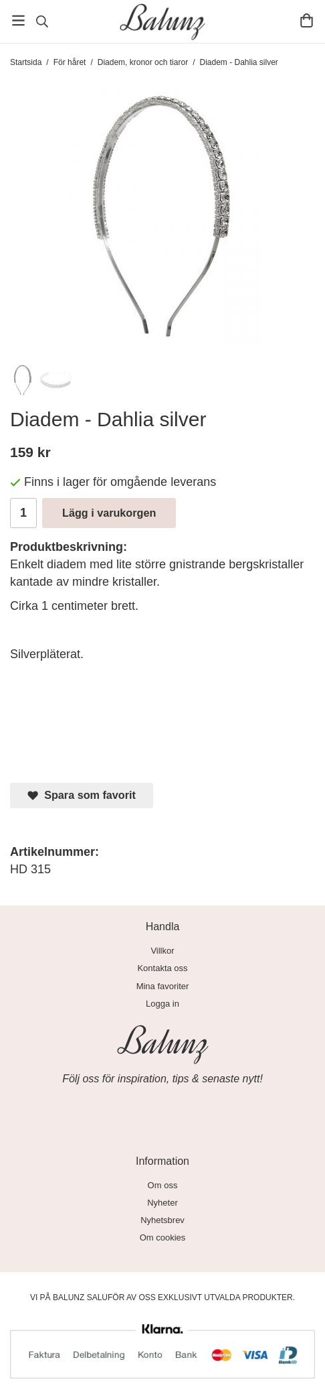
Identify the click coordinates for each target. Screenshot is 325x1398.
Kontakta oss (162, 968)
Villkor (162, 951)
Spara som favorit (81, 795)
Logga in (162, 1004)
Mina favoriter (162, 986)
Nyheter (162, 1203)
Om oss (163, 1185)
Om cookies (163, 1237)
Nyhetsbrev (162, 1220)
